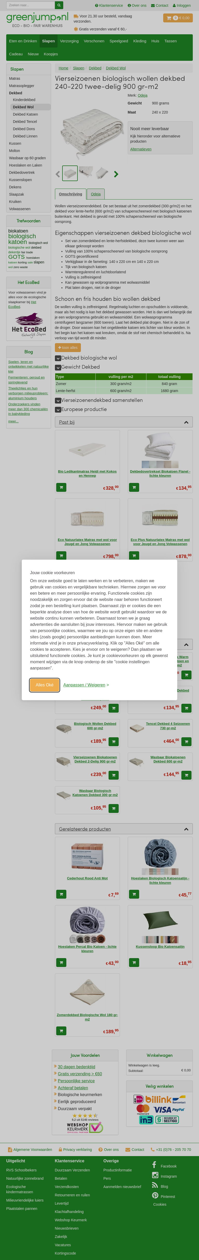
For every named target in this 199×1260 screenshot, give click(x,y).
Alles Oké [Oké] (44, 685)
